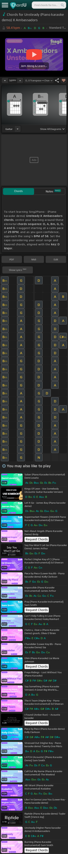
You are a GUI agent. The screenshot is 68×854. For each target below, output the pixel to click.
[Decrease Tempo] (5, 80)
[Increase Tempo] (20, 80)
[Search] (62, 5)
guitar (9, 129)
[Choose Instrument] (17, 129)
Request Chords (37, 539)
